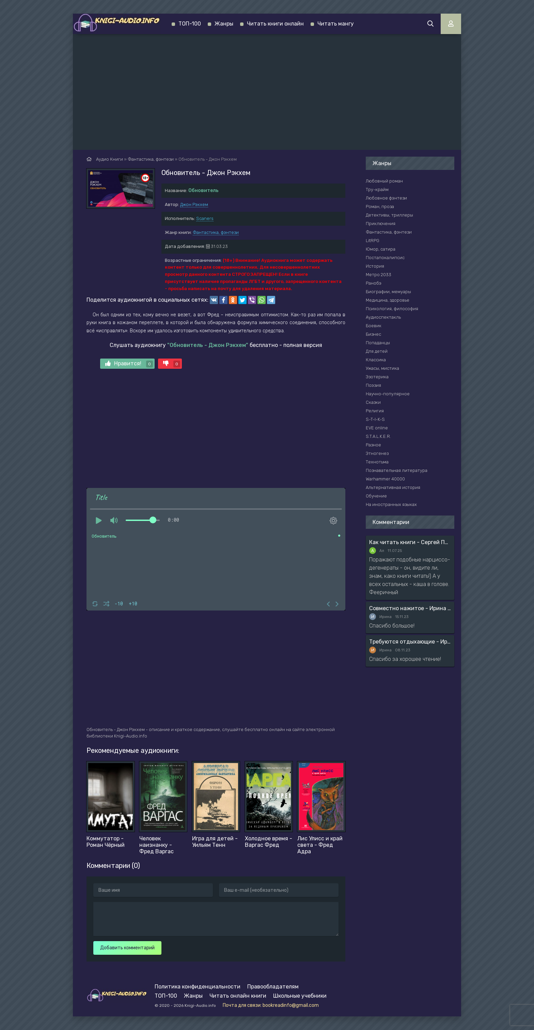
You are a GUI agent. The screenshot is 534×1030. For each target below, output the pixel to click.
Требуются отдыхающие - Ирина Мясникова (410, 641)
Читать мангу (335, 23)
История (375, 266)
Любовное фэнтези (386, 198)
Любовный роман (384, 181)
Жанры (224, 23)
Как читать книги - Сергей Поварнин (410, 542)
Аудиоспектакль (383, 317)
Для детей (377, 351)
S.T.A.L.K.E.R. (378, 436)
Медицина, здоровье (387, 300)
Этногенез (377, 453)
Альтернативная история (393, 487)
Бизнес (373, 334)
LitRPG (372, 240)
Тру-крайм (377, 189)
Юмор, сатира (380, 249)
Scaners (205, 218)
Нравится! (129, 363)
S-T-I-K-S (375, 419)
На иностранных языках (391, 504)
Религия (375, 410)
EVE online (377, 427)
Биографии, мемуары (388, 291)
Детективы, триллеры (389, 215)
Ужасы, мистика (382, 368)
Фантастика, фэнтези (216, 232)
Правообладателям (273, 986)
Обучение (376, 495)
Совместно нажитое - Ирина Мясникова (410, 608)
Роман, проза (380, 206)
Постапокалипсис (385, 257)
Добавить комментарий (127, 948)
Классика (376, 359)
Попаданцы (378, 342)
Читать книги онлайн (275, 23)
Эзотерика (377, 376)
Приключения (380, 223)
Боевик (373, 325)
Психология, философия (392, 308)
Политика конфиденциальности (197, 986)
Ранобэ (373, 283)
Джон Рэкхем (194, 204)
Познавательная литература (396, 470)
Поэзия (373, 385)
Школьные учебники (300, 996)
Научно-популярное (388, 393)
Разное (373, 444)
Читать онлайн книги (237, 996)
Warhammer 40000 (385, 478)
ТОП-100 (189, 23)
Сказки (373, 402)
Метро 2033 (378, 274)
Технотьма (377, 461)
